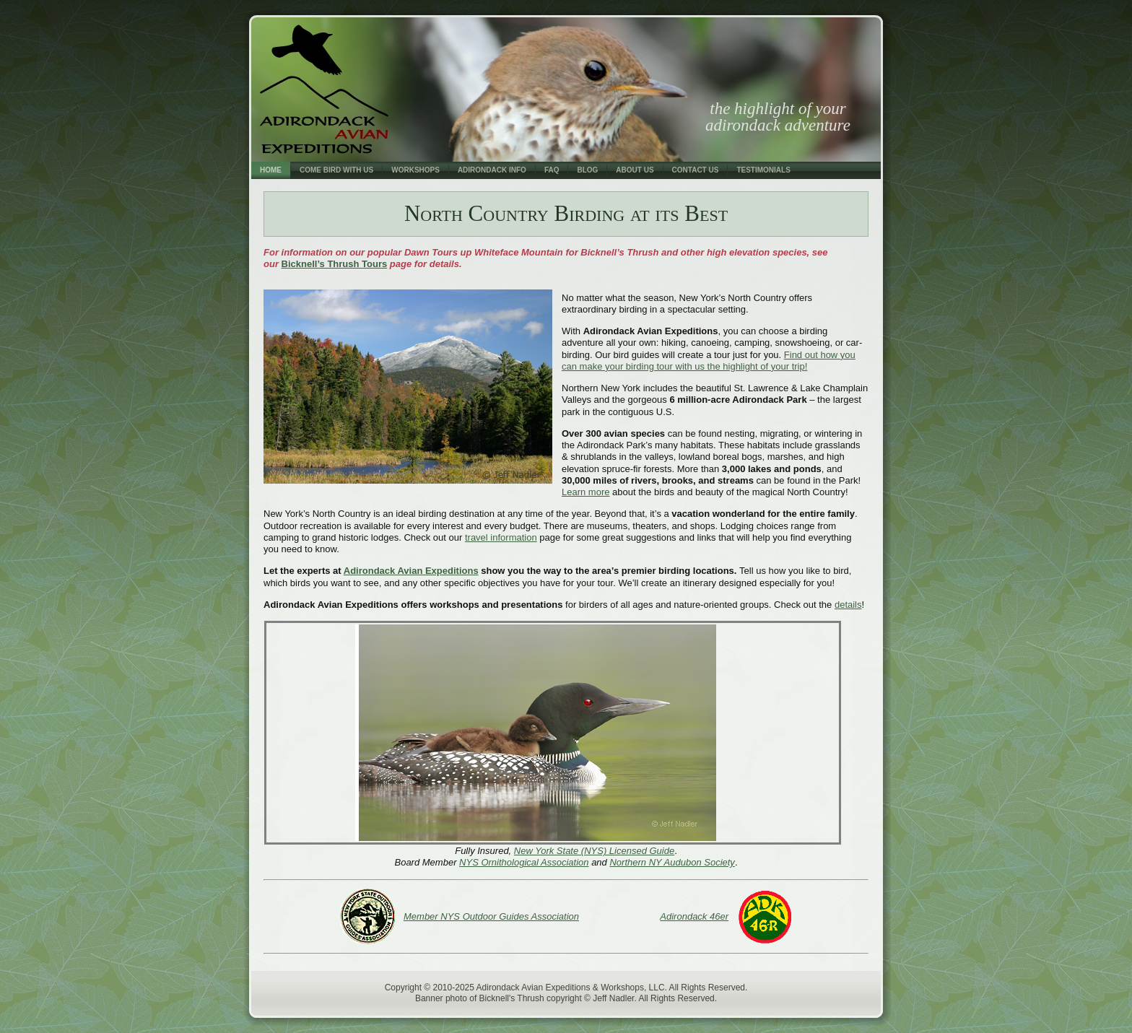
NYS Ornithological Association (523, 862)
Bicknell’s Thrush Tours (335, 263)
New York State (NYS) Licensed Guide (594, 850)
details (848, 604)
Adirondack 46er (694, 916)
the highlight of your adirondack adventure (777, 117)
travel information (501, 537)
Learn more (585, 492)
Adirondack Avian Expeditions (411, 570)
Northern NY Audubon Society (671, 862)
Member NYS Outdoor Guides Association (491, 916)
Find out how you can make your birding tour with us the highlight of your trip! (708, 360)
